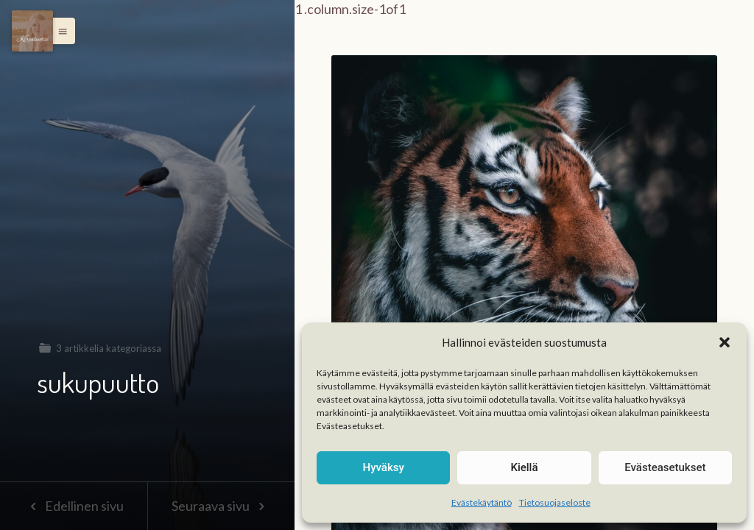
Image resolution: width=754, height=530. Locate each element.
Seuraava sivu (221, 506)
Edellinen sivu (73, 506)
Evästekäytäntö (481, 502)
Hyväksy (383, 467)
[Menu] (32, 31)
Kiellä (524, 467)
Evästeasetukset (664, 467)
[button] (724, 342)
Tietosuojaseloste (555, 502)
